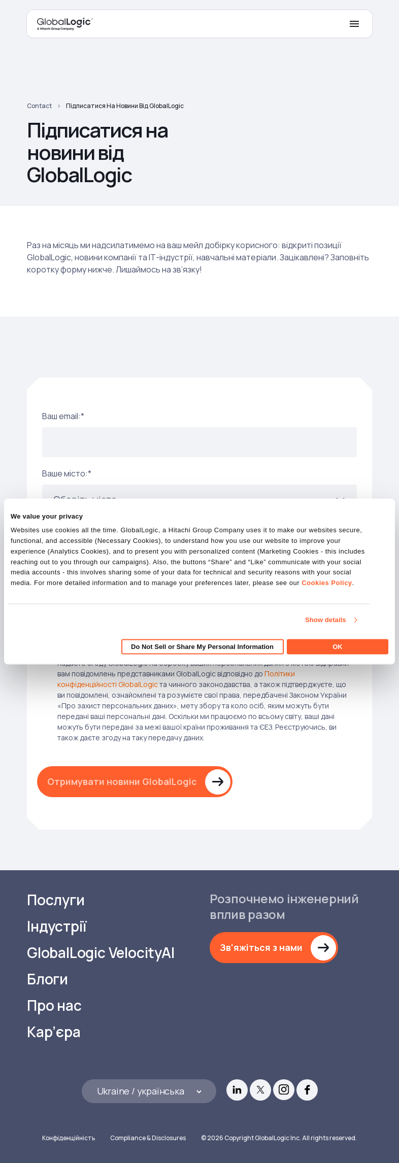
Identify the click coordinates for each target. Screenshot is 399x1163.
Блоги (47, 979)
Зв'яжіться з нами (261, 947)
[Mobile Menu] (354, 23)
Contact (39, 105)
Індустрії (57, 926)
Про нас (54, 1005)
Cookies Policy (327, 583)
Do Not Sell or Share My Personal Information (202, 646)
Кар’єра (54, 1031)
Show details (325, 620)
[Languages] (149, 1091)
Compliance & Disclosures (148, 1138)
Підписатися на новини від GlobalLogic (125, 105)
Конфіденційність (68, 1138)
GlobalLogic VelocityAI (101, 952)
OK (337, 646)
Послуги (56, 900)
